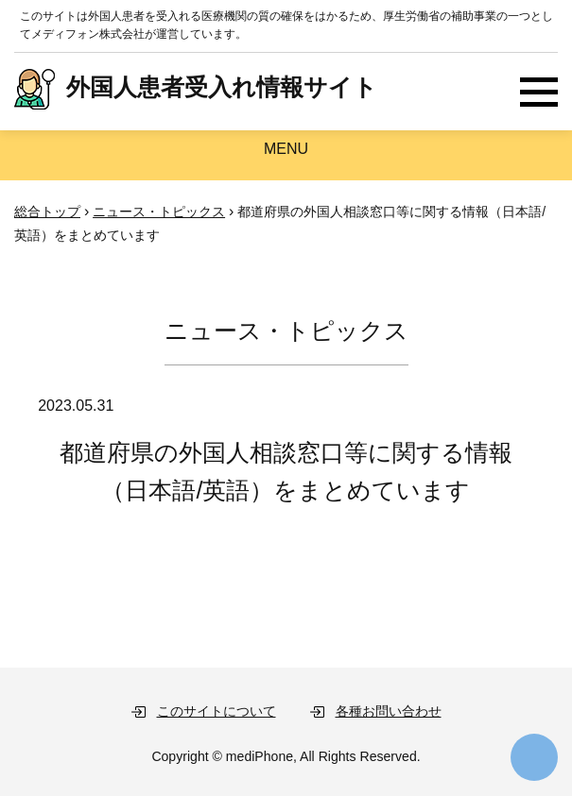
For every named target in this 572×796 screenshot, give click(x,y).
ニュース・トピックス (159, 211)
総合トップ (47, 211)
